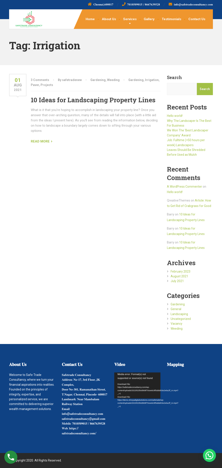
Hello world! (175, 115)
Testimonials (171, 19)
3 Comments (40, 80)
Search (174, 77)
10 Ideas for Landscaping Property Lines (93, 100)
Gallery (149, 19)
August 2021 (179, 276)
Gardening (98, 80)
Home (90, 19)
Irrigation (152, 80)
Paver (35, 85)
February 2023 (180, 271)
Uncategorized (181, 319)
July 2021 (177, 281)
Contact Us (196, 19)
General (176, 309)
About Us (109, 19)
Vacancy (176, 323)
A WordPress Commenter (184, 186)
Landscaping (179, 314)
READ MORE (40, 141)
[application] (137, 385)
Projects (47, 85)
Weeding (113, 80)
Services (130, 19)
